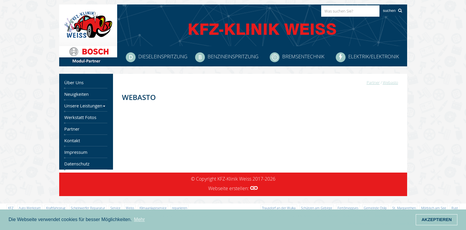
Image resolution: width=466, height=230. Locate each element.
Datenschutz (77, 164)
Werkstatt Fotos (80, 117)
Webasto (390, 82)
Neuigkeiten (76, 94)
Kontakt (72, 140)
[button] (254, 188)
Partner (71, 129)
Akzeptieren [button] (436, 219)
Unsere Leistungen (84, 106)
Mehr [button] (139, 219)
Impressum (75, 152)
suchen (389, 10)
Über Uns (74, 82)
